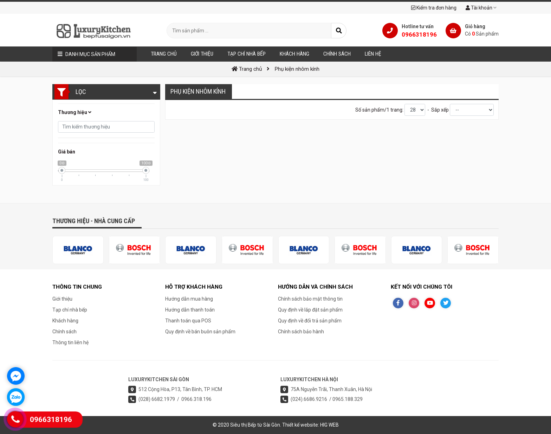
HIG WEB (329, 425)
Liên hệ (373, 54)
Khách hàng (65, 320)
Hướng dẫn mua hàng (189, 299)
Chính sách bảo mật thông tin (310, 299)
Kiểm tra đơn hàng (433, 8)
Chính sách (64, 331)
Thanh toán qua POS (188, 320)
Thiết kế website (300, 425)
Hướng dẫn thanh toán (190, 310)
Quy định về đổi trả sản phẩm (310, 320)
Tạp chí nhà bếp (69, 310)
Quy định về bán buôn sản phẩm (200, 331)
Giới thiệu (62, 299)
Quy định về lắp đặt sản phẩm (310, 310)
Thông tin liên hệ (70, 342)
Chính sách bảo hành (301, 331)
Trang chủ (164, 54)
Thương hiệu (74, 112)
